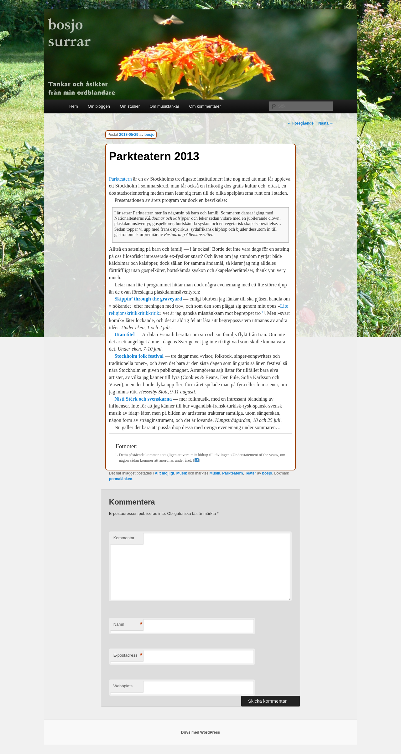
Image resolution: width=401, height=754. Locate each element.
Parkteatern (120, 179)
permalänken (120, 479)
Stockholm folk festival (138, 356)
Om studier (130, 106)
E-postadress (128, 655)
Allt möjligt (164, 473)
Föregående (301, 123)
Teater (250, 473)
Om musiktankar (165, 106)
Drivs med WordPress (200, 732)
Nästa (325, 123)
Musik (181, 473)
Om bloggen (99, 106)
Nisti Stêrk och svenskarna (143, 399)
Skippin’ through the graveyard (148, 298)
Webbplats (123, 686)
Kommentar (123, 538)
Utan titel (124, 334)
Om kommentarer (205, 106)
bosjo (149, 134)
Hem (73, 106)
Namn (128, 624)
